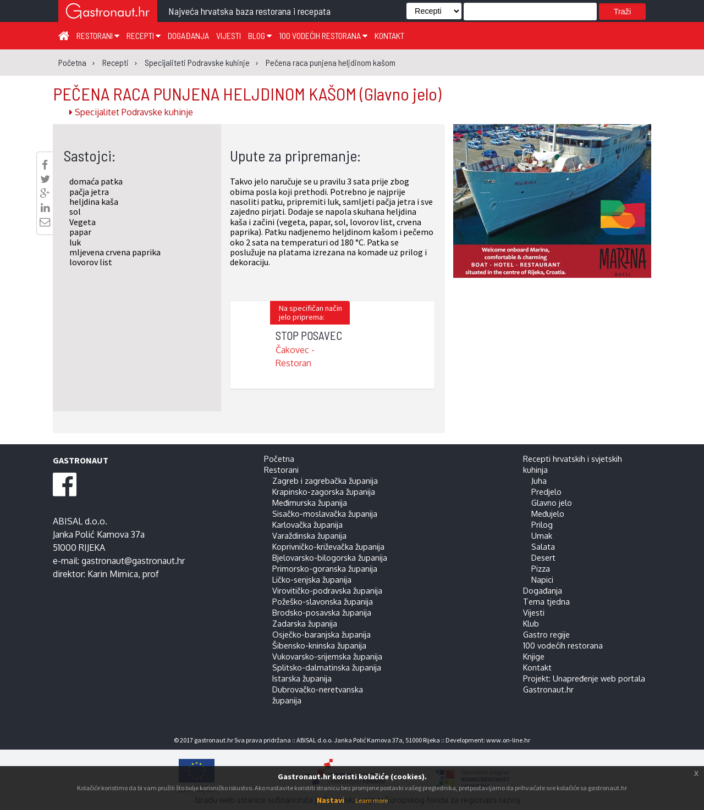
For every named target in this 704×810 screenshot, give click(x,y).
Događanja (188, 35)
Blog (260, 35)
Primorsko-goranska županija (324, 568)
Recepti (144, 35)
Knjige (533, 656)
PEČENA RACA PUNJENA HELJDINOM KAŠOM (247, 93)
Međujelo (547, 513)
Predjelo (546, 491)
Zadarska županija (304, 623)
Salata (543, 546)
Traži (622, 11)
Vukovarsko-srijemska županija (327, 656)
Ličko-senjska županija (311, 579)
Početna (279, 458)
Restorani (97, 35)
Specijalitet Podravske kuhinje (131, 112)
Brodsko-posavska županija (321, 612)
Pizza (540, 568)
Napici (542, 579)
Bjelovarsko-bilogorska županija (329, 557)
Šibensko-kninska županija (319, 645)
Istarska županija (302, 678)
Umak (541, 535)
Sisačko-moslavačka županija (324, 513)
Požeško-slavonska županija (322, 601)
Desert (543, 557)
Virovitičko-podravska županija (327, 590)
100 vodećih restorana (323, 35)
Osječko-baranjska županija (321, 634)
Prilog (542, 524)
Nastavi (330, 800)
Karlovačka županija (307, 524)
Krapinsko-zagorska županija (323, 491)
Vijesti (228, 35)
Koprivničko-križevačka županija (328, 546)
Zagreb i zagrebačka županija (325, 480)
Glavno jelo (551, 502)
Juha (539, 480)
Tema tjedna (546, 601)
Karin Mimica (112, 573)
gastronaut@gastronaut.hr (133, 560)
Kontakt (389, 35)
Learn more (371, 800)
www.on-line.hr (508, 740)
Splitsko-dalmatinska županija (326, 667)
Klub (531, 623)
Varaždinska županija (309, 535)
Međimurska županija (309, 502)
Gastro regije (546, 634)
